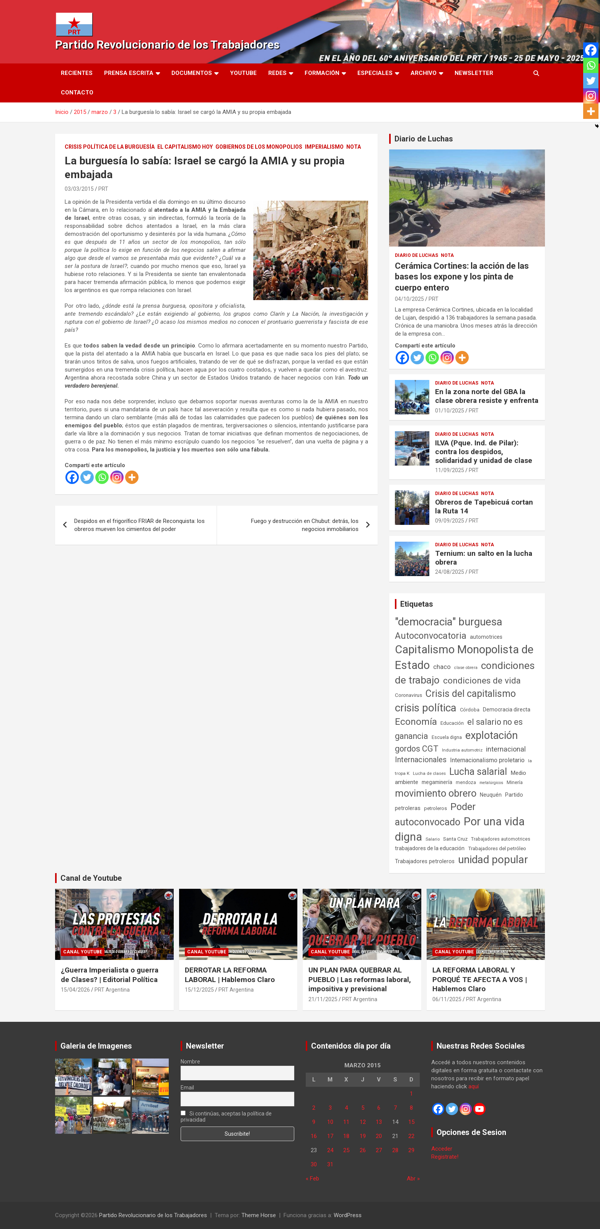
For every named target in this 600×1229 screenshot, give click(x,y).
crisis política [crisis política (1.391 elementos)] (426, 707)
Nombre (190, 1062)
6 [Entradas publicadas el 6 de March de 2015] (378, 1107)
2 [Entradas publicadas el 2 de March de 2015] (313, 1107)
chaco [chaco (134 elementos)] (442, 667)
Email (187, 1088)
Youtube (243, 73)
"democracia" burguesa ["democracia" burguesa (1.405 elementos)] (448, 621)
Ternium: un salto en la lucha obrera (483, 558)
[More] (132, 477)
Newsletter (474, 73)
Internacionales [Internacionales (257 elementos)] (421, 759)
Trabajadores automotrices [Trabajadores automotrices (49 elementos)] (500, 839)
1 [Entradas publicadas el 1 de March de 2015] (411, 1093)
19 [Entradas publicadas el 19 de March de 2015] (363, 1136)
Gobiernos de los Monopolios (258, 147)
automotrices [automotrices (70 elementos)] (486, 637)
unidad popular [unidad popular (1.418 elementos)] (493, 859)
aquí (473, 1086)
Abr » (413, 1178)
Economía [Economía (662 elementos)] (416, 721)
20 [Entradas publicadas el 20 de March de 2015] (379, 1136)
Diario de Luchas (424, 138)
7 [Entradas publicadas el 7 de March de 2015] (395, 1107)
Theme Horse (258, 1215)
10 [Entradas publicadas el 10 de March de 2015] (330, 1122)
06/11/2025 (446, 999)
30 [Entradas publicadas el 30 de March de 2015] (314, 1164)
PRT (103, 189)
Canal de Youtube (91, 878)
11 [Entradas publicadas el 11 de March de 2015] (346, 1122)
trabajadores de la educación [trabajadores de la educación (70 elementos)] (430, 848)
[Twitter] (87, 477)
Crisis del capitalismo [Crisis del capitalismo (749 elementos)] (471, 693)
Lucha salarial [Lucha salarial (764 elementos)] (478, 771)
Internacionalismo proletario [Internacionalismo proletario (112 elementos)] (487, 760)
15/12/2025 (199, 990)
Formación (322, 73)
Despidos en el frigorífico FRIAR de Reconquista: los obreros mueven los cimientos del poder (139, 525)
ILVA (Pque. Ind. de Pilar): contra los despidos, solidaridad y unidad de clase (483, 451)
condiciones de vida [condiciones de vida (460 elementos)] (482, 680)
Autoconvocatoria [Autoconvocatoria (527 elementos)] (430, 635)
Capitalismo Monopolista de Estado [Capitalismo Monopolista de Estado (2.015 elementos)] (464, 657)
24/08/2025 (449, 572)
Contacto (77, 92)
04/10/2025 (409, 299)
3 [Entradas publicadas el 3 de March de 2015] (330, 1107)
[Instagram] (117, 477)
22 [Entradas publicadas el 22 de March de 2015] (411, 1136)
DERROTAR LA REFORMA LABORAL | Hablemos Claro (230, 975)
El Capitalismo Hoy (185, 147)
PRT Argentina (112, 990)
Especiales (375, 73)
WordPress (348, 1215)
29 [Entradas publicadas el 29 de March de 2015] (411, 1150)
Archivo (424, 73)
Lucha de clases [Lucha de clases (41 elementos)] (429, 773)
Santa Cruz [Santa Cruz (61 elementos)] (455, 839)
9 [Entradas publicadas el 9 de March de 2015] (313, 1122)
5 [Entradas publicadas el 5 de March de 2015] (362, 1107)
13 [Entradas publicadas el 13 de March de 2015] (379, 1122)
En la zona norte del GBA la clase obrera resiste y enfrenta (486, 396)
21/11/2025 (323, 999)
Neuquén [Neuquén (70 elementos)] (491, 795)
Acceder (441, 1148)
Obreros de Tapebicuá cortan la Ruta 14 (484, 506)
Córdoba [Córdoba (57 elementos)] (469, 710)
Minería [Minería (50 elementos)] (515, 782)
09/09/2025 (449, 521)
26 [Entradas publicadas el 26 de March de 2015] (363, 1150)
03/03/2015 (79, 189)
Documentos (191, 73)
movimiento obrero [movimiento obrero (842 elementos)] (435, 793)
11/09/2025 (449, 470)
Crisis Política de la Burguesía (110, 147)
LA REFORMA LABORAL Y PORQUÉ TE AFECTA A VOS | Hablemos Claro (479, 979)
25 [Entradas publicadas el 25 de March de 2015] (346, 1150)
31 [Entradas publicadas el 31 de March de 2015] (330, 1164)
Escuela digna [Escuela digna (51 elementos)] (447, 737)
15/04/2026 (75, 990)
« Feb (312, 1178)
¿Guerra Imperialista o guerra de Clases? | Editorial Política (109, 975)
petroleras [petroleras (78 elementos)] (408, 808)
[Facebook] (72, 477)
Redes (277, 73)
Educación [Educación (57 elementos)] (452, 723)
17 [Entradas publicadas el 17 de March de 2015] (330, 1136)
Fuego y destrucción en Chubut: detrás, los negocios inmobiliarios (305, 525)
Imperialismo (324, 147)
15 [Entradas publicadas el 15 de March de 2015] (411, 1122)
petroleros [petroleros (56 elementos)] (435, 808)
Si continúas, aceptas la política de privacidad (226, 1116)
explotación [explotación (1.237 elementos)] (491, 735)
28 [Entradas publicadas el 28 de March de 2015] (395, 1150)
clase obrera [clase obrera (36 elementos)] (466, 667)
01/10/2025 (449, 411)
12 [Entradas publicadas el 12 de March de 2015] (363, 1122)
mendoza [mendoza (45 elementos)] (466, 782)
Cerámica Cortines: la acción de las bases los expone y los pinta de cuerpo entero (462, 276)
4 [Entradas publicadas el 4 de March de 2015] (346, 1107)
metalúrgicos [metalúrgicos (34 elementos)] (491, 782)
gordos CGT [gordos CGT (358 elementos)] (417, 748)
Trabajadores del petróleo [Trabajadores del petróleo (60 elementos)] (497, 848)
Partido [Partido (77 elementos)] (514, 795)
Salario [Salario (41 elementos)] (433, 839)
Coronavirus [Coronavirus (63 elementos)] (408, 695)
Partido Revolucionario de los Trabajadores (167, 44)
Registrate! (444, 1156)
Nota (353, 147)
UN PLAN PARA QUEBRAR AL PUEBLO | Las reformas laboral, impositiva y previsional (359, 979)
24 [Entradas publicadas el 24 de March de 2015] (330, 1150)
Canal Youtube (82, 952)
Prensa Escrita (128, 73)
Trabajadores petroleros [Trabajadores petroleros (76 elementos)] (425, 861)
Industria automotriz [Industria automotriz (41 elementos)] (462, 750)
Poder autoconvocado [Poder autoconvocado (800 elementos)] (435, 814)
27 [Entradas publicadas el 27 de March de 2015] (379, 1150)
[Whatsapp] (102, 477)
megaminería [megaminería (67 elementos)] (437, 782)
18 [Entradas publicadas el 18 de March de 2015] (346, 1136)
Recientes (77, 73)
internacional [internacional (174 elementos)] (506, 749)
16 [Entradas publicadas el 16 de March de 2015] (314, 1136)
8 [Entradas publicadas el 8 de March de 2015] (411, 1107)
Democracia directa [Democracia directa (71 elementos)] (506, 709)
